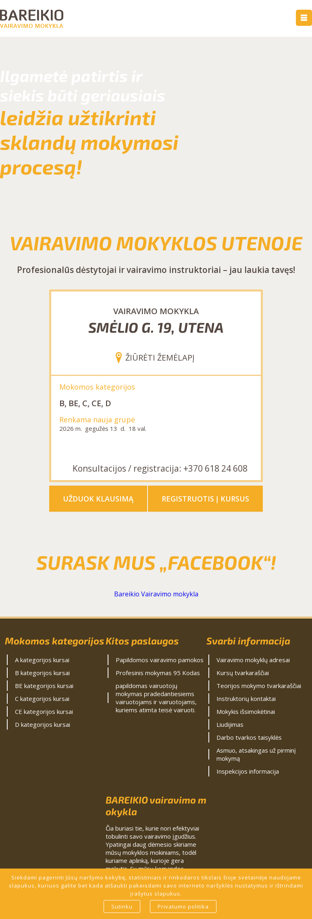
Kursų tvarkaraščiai (242, 673)
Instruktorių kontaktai (246, 698)
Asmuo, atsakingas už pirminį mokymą (256, 754)
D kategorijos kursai (42, 724)
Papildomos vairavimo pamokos (160, 660)
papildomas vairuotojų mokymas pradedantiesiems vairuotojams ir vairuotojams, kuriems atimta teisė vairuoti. (156, 698)
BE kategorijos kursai (44, 686)
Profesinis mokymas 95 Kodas (158, 673)
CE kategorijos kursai (44, 711)
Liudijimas (229, 724)
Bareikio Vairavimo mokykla (156, 594)
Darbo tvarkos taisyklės (249, 737)
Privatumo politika (183, 906)
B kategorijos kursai (42, 673)
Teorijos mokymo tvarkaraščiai (258, 686)
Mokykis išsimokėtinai (245, 711)
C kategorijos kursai (42, 698)
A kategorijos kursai (42, 660)
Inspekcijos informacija (247, 771)
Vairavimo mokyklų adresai (253, 660)
